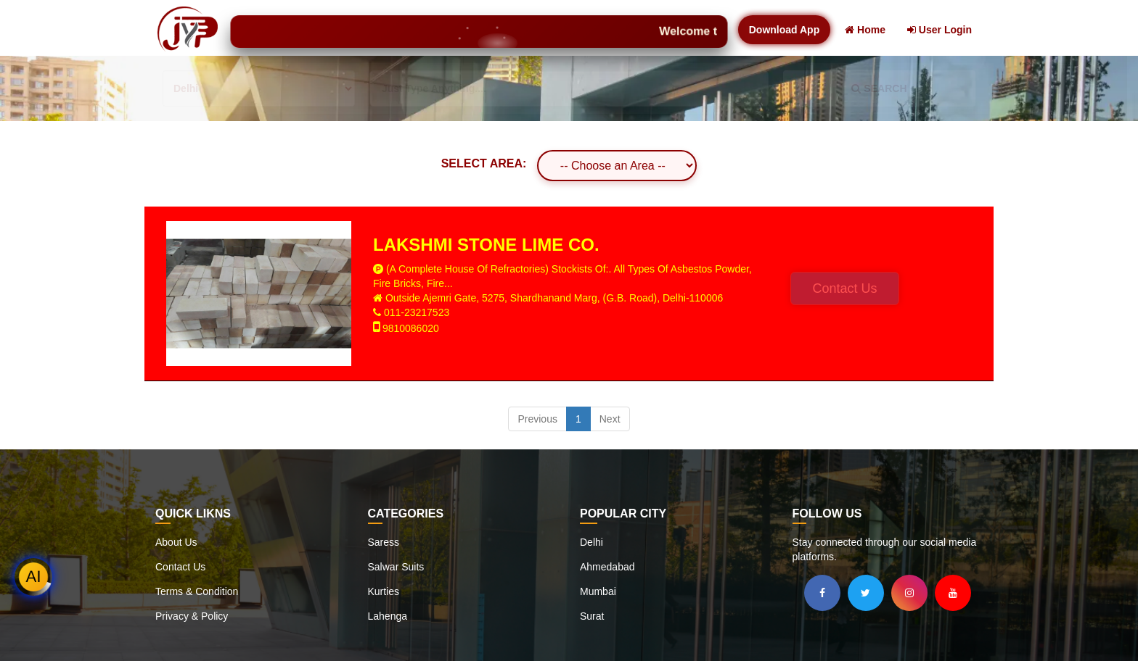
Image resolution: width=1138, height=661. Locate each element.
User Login (939, 30)
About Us (176, 542)
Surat (592, 616)
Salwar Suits (396, 567)
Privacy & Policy (191, 616)
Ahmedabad (607, 567)
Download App (784, 30)
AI (33, 577)
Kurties (384, 591)
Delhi (591, 542)
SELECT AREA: (484, 163)
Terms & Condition (196, 591)
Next (610, 419)
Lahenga (388, 616)
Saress (384, 542)
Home (865, 30)
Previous (537, 419)
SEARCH (878, 88)
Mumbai (598, 591)
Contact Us (844, 288)
